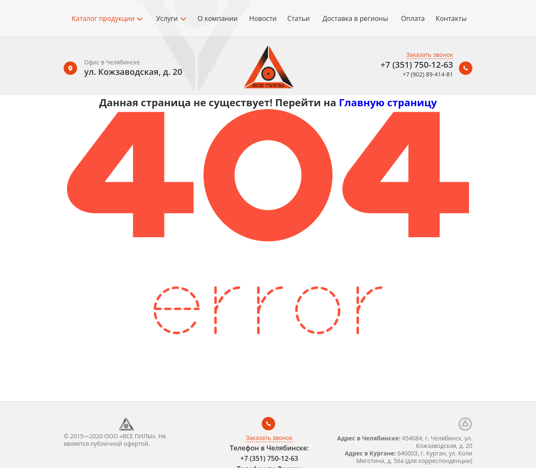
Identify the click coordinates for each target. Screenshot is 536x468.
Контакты (451, 18)
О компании (218, 18)
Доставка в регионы (355, 18)
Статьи (298, 18)
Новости (263, 18)
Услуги (171, 18)
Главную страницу (388, 102)
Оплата (413, 18)
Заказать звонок (429, 55)
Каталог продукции (107, 18)
